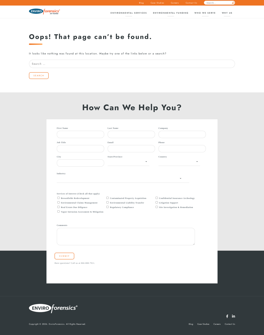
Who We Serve (205, 13)
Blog (141, 3)
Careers (175, 3)
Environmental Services (129, 13)
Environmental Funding (171, 13)
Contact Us (191, 3)
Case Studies (157, 3)
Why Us (227, 13)
